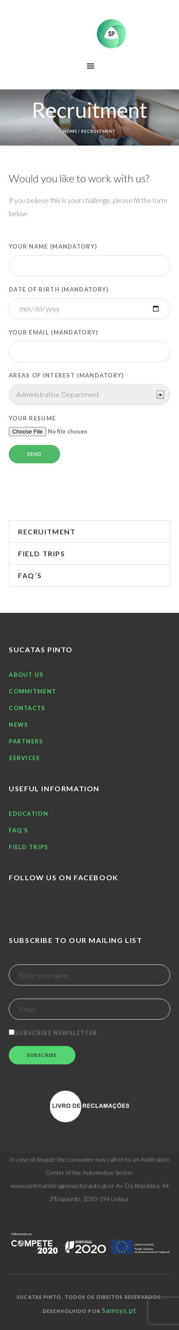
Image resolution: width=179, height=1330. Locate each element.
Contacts (27, 707)
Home (70, 131)
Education (28, 813)
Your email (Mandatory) (89, 345)
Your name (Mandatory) (89, 259)
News (18, 724)
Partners (26, 741)
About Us (26, 674)
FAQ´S (30, 575)
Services (24, 757)
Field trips (41, 553)
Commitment (32, 691)
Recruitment (47, 531)
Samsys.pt (119, 1310)
